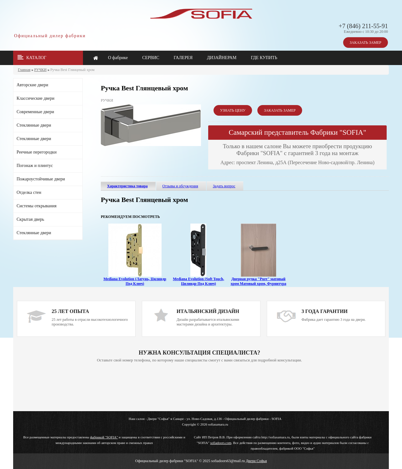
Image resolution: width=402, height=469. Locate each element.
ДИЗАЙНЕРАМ (221, 57)
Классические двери (35, 98)
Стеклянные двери (34, 125)
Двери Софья (256, 461)
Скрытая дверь (30, 219)
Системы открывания (36, 206)
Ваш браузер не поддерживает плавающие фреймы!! (199, 387)
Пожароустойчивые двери (41, 179)
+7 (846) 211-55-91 (363, 26)
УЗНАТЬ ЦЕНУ (232, 110)
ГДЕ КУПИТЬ (264, 57)
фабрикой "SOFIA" (104, 437)
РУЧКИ (40, 70)
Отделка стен (29, 192)
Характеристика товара (127, 186)
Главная (24, 70)
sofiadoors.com (220, 443)
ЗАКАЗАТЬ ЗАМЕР (365, 42)
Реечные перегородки (37, 152)
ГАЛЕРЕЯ (183, 57)
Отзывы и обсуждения (180, 186)
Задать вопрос (224, 186)
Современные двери (35, 111)
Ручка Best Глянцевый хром (72, 70)
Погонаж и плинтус (35, 165)
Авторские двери (32, 85)
